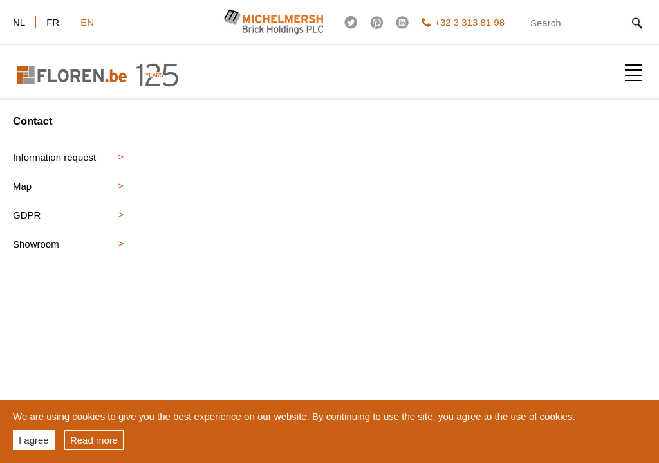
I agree (34, 440)
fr (52, 22)
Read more (94, 440)
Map (22, 186)
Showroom (36, 244)
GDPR (27, 215)
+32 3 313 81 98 (463, 22)
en (87, 22)
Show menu (633, 73)
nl (19, 22)
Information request (54, 157)
